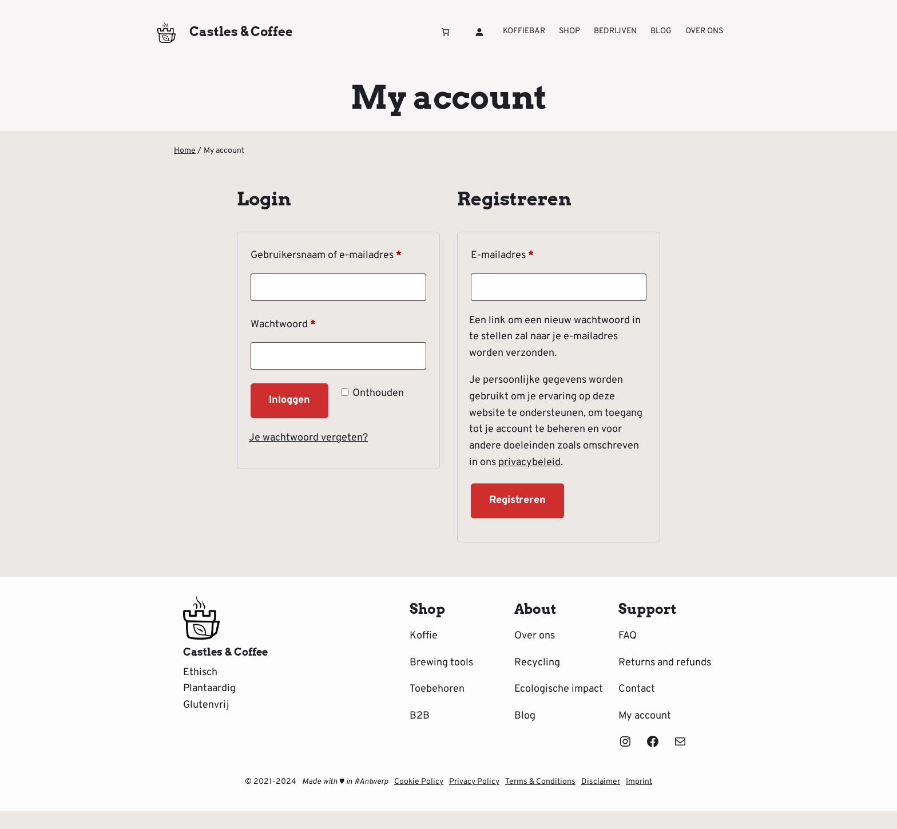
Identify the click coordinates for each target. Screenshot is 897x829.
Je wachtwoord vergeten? (308, 438)
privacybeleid (529, 462)
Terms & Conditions (540, 782)
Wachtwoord (299, 323)
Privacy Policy (474, 782)
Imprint (639, 782)
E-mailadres (518, 253)
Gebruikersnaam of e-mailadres (338, 253)
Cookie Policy (418, 782)
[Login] (479, 32)
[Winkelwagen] (445, 32)
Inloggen (289, 400)
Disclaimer (600, 782)
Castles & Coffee (241, 31)
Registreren (517, 500)
